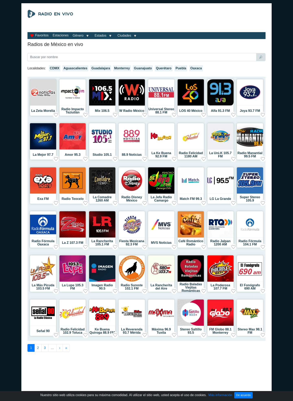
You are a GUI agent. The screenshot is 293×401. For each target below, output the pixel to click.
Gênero (78, 35)
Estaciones (61, 35)
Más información (220, 395)
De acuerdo (243, 395)
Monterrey (122, 68)
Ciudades (124, 35)
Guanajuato (143, 68)
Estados (100, 35)
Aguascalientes (75, 68)
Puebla (181, 68)
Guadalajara (100, 68)
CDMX (54, 68)
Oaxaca (196, 68)
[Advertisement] (184, 20)
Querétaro (163, 68)
